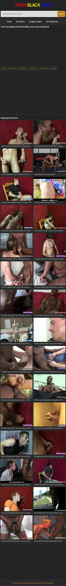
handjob (23, 68)
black (4, 68)
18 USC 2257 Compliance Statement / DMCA (29, 583)
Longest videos (35, 21)
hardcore (32, 68)
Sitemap (51, 583)
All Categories (52, 21)
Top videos (20, 21)
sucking (53, 68)
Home (9, 21)
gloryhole (12, 68)
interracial (43, 68)
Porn (33, 5)
